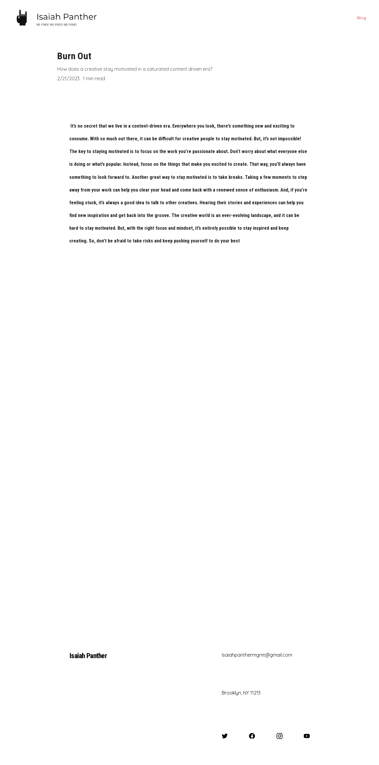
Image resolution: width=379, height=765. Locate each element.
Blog (361, 17)
